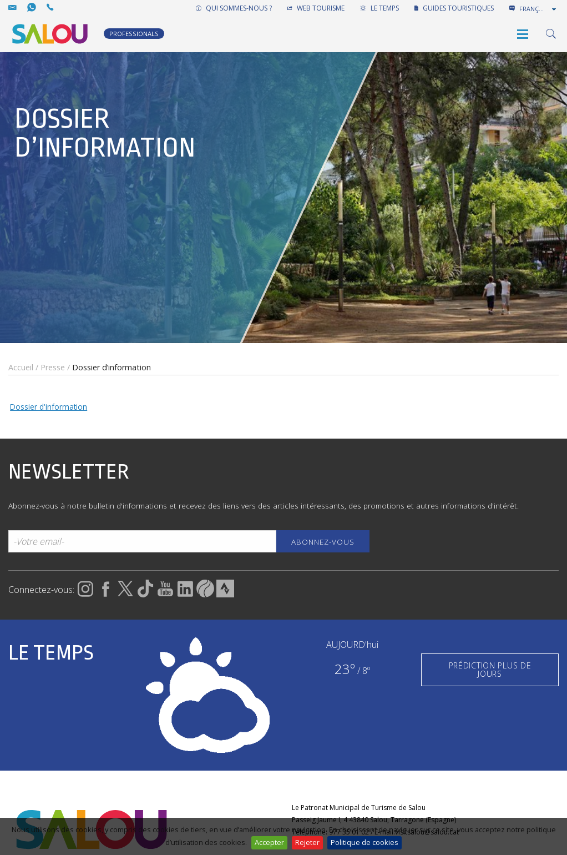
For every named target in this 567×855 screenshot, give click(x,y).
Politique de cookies (364, 842)
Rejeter (307, 842)
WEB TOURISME (316, 8)
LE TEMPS (379, 8)
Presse (52, 367)
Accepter (269, 842)
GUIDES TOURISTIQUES (454, 8)
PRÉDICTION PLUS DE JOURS (490, 669)
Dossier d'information (48, 406)
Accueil (20, 367)
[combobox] (538, 9)
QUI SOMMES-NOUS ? (234, 8)
